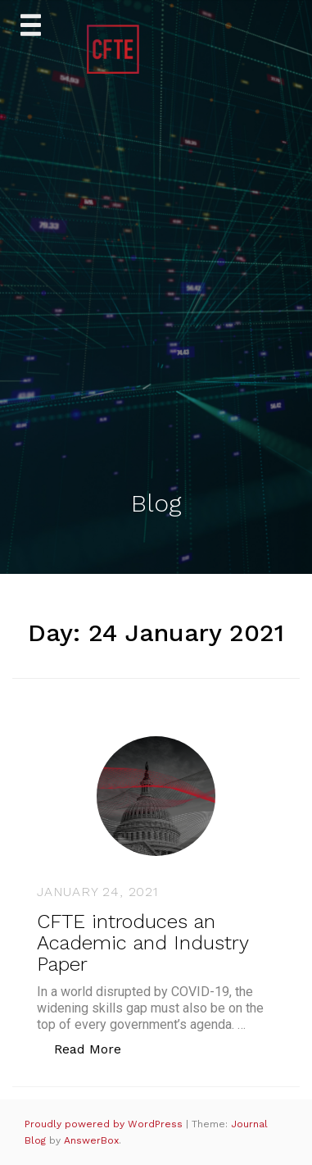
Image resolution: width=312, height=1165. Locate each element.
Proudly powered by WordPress (105, 1124)
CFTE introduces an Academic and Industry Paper (142, 943)
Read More (96, 1048)
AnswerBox (91, 1140)
